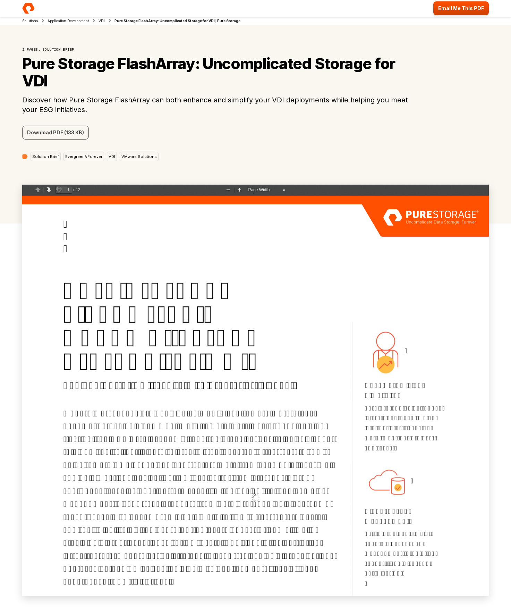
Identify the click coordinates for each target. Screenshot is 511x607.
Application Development (68, 21)
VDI (102, 21)
